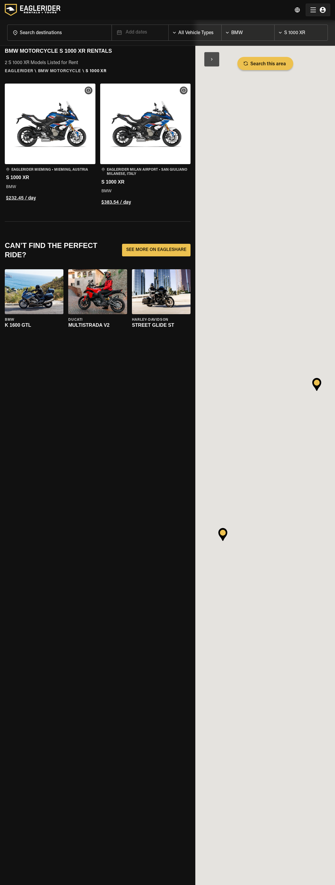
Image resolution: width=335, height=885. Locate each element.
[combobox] (59, 32)
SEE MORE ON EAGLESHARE (156, 250)
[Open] (111, 31)
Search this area (265, 63)
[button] (50, 145)
